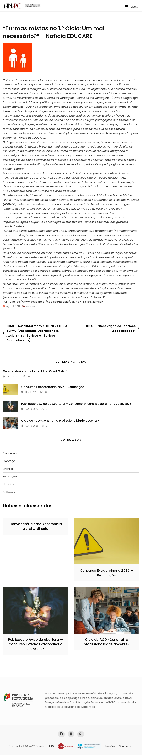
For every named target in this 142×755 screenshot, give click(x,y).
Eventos (8, 469)
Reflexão (9, 492)
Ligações (110, 746)
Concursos (10, 453)
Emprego (9, 461)
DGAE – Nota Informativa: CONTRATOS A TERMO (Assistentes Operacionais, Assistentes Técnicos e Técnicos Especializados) (36, 333)
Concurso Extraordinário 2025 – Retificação (52, 387)
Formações (10, 476)
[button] (131, 6)
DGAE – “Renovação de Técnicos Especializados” (111, 328)
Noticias (30, 306)
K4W (51, 746)
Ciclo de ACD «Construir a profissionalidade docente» (60, 420)
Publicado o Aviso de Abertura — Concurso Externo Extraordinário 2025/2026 (76, 404)
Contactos (125, 746)
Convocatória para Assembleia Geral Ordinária (37, 371)
